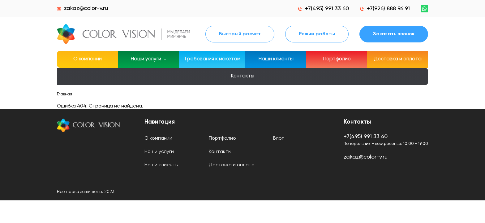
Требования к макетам (212, 59)
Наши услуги (159, 151)
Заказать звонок (393, 34)
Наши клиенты (276, 59)
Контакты (242, 76)
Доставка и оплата (398, 59)
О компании (87, 59)
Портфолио (337, 59)
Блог (278, 138)
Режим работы (317, 34)
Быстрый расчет (240, 34)
